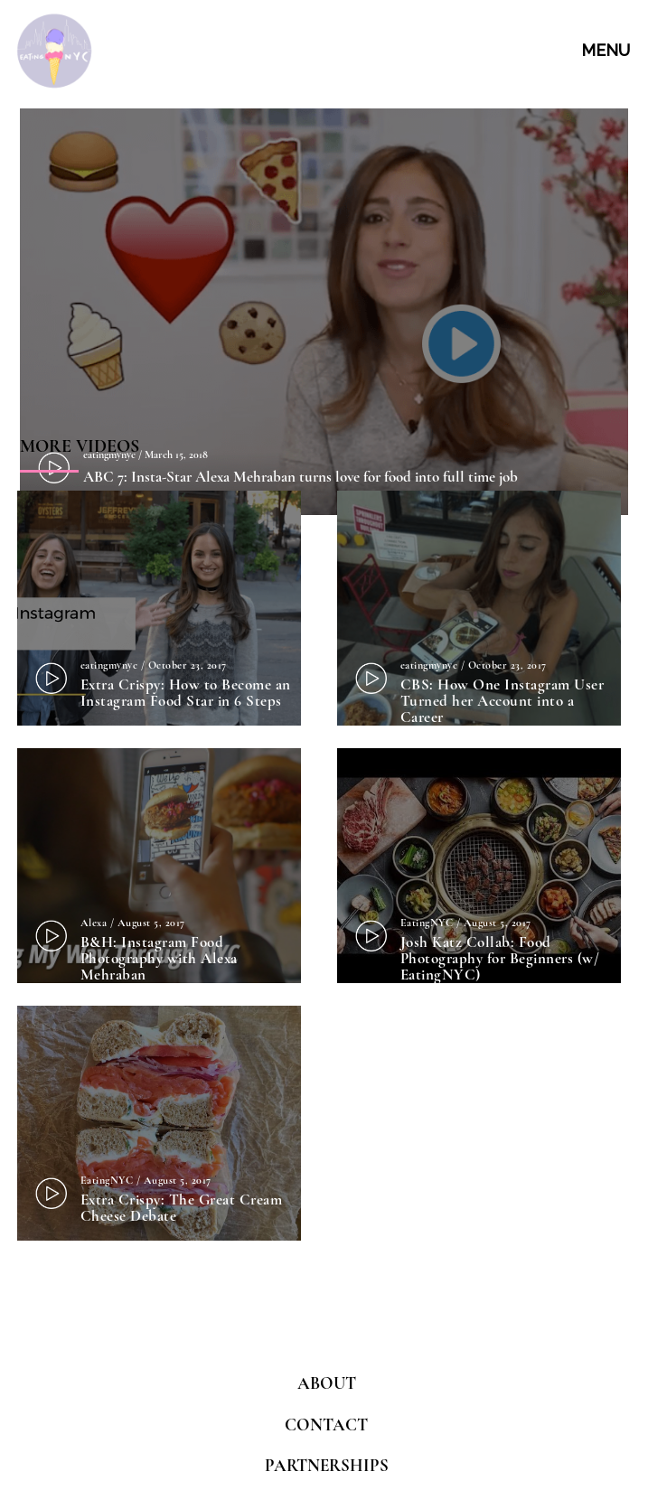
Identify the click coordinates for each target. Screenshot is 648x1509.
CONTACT (326, 1424)
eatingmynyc (109, 665)
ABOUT (326, 1383)
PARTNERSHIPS (327, 1465)
